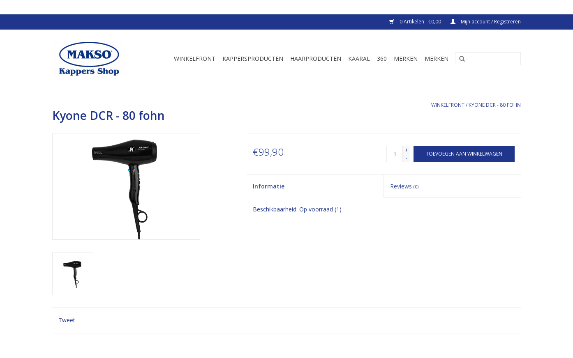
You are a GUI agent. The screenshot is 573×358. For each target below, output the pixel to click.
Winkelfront (194, 58)
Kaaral (359, 58)
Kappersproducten (252, 58)
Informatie (268, 186)
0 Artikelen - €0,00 (415, 21)
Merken (406, 58)
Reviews (404, 186)
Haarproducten (315, 58)
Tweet (66, 320)
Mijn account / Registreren (486, 21)
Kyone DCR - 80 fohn (495, 104)
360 (382, 58)
